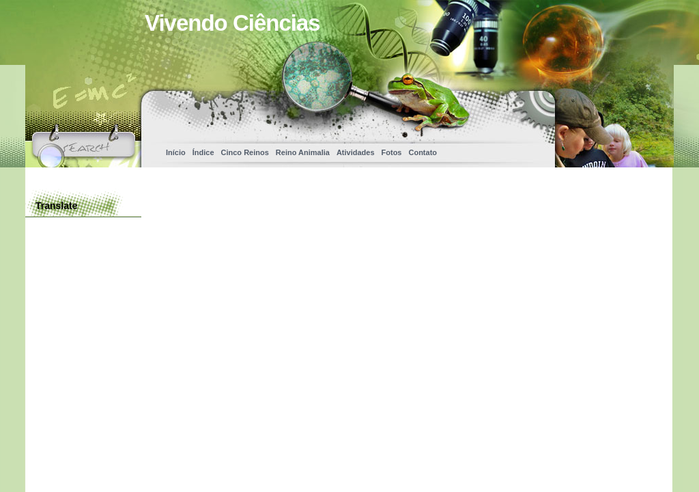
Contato (422, 152)
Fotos (392, 152)
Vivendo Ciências (232, 23)
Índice (203, 152)
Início (176, 152)
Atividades (356, 152)
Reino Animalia (303, 152)
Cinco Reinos (245, 152)
